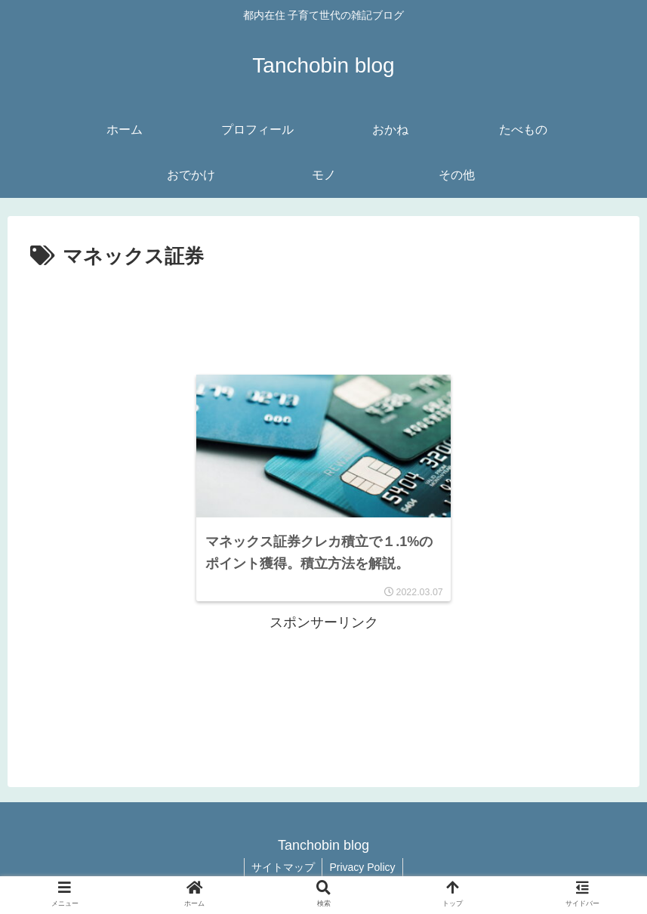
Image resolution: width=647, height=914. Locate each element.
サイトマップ (282, 867)
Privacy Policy (363, 867)
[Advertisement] (323, 316)
